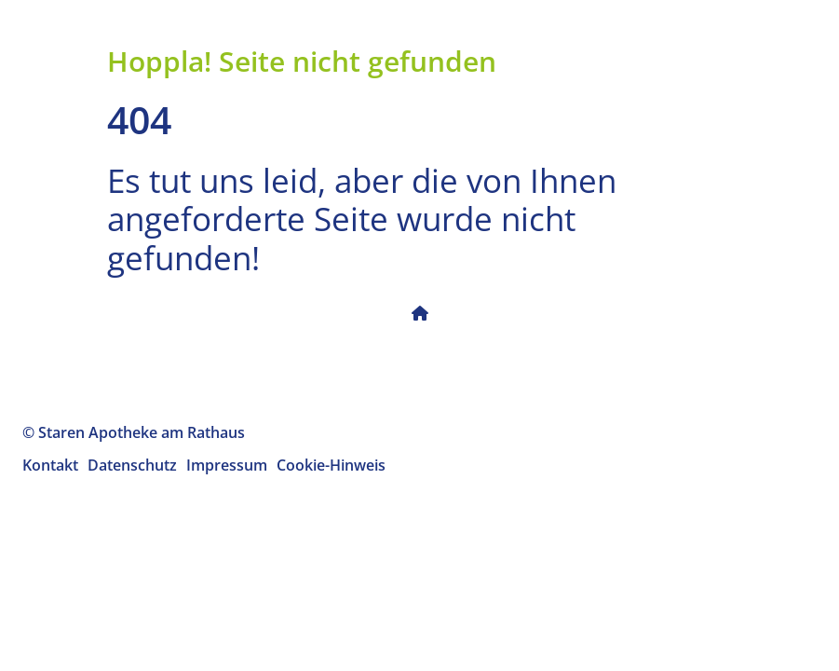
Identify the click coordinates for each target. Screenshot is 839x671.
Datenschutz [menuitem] (132, 465)
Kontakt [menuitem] (50, 465)
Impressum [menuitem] (226, 465)
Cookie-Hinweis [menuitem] (331, 465)
